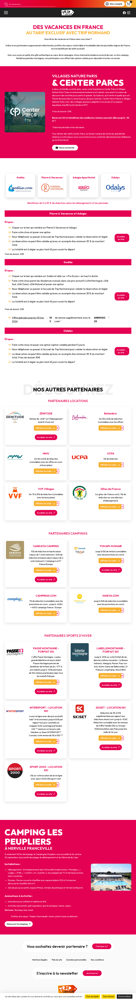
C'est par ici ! (102, 946)
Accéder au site (122, 238)
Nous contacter (65, 147)
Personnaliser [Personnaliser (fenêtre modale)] (124, 996)
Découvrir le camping (19, 924)
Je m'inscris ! (92, 973)
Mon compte (114, 3)
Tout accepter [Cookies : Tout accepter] (92, 996)
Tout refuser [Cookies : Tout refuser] (108, 996)
